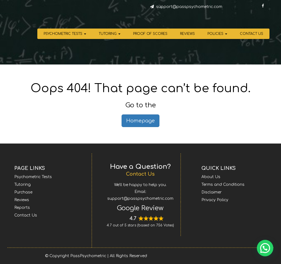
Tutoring (109, 34)
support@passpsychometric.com (189, 7)
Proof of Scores (150, 34)
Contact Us (251, 34)
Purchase (23, 192)
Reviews (187, 34)
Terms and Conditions (223, 184)
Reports (22, 208)
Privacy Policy (214, 200)
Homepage (140, 120)
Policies (217, 34)
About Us (210, 177)
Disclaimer (211, 192)
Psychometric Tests (65, 34)
